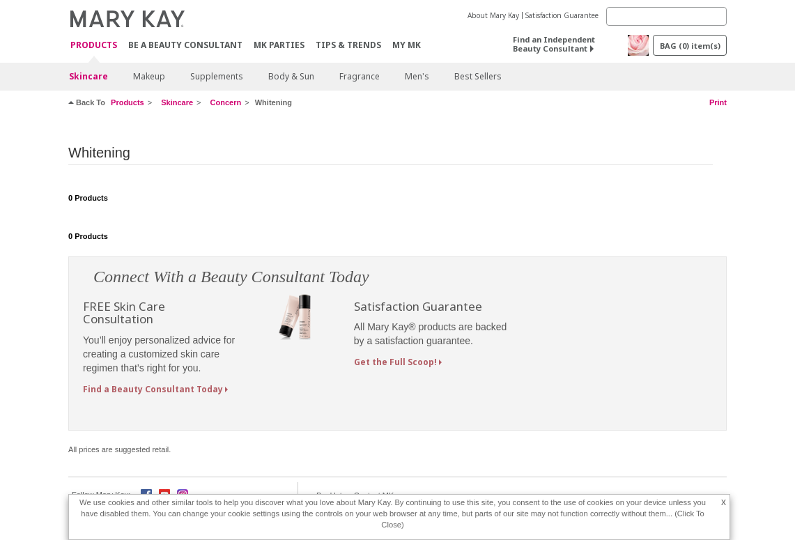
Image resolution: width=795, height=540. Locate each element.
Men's (417, 76)
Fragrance (359, 76)
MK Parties (279, 44)
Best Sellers (478, 76)
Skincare (88, 76)
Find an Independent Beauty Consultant (554, 44)
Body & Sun (291, 76)
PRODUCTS (93, 45)
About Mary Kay (493, 15)
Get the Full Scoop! (395, 362)
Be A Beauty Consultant (185, 44)
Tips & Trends (348, 44)
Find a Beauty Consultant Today (153, 389)
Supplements (216, 76)
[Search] (666, 16)
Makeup (149, 76)
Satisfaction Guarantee (562, 15)
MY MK (406, 44)
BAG (690, 45)
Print (718, 102)
